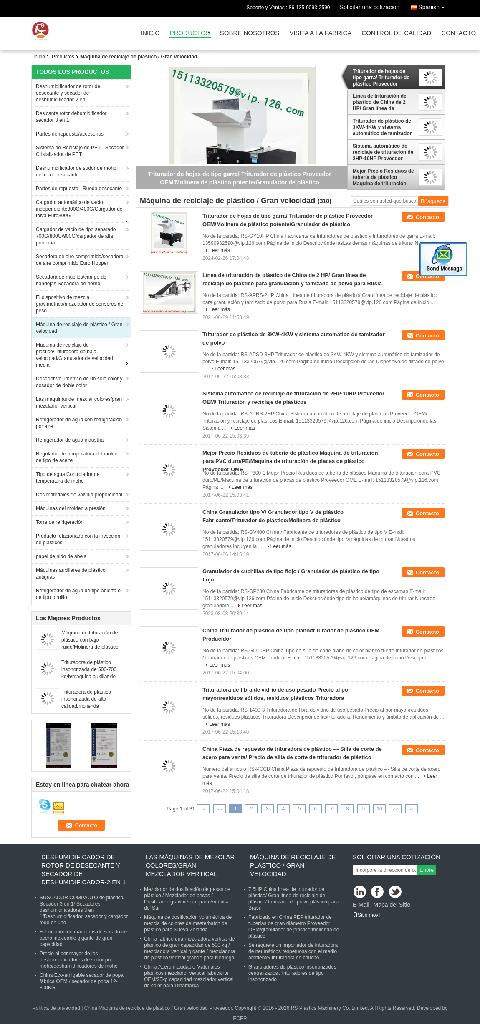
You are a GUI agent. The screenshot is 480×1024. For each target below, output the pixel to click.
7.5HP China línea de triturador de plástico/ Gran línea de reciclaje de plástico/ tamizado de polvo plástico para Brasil (293, 898)
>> (395, 809)
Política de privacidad (56, 1008)
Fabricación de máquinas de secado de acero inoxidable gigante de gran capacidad (83, 938)
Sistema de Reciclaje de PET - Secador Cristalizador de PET (80, 151)
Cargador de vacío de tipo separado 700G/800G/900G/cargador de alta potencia (76, 236)
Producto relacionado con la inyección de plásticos (78, 539)
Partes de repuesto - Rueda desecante (79, 188)
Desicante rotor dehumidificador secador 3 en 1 (71, 117)
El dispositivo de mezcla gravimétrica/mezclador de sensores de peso (79, 304)
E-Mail (361, 904)
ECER (240, 1018)
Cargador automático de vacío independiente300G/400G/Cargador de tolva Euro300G (79, 209)
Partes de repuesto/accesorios (70, 134)
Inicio (150, 33)
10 (379, 809)
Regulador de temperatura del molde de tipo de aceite (76, 457)
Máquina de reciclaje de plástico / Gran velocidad (79, 328)
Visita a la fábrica (320, 33)
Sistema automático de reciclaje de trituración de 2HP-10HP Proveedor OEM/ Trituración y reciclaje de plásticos (383, 152)
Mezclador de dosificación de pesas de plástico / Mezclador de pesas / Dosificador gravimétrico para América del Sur (187, 898)
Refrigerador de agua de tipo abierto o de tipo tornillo (78, 594)
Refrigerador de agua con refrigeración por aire (79, 423)
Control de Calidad (396, 33)
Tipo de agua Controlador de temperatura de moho (67, 477)
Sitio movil (367, 915)
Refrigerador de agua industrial (70, 440)
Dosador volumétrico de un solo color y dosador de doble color (79, 382)
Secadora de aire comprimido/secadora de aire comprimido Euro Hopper (79, 260)
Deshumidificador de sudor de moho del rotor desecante (76, 171)
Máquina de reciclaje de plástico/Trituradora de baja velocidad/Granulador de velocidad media (74, 355)
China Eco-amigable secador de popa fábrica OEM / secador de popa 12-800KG (82, 981)
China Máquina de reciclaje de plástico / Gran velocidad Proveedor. (159, 1008)
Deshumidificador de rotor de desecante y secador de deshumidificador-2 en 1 (68, 93)
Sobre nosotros (250, 33)
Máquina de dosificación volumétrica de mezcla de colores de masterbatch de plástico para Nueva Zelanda (188, 923)
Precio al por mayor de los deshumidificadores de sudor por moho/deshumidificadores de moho (79, 960)
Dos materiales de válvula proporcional (79, 495)
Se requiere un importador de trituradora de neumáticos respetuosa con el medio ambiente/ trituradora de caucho (293, 951)
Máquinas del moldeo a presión (71, 508)
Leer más (219, 250)
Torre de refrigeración (59, 522)
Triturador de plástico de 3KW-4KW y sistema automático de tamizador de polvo (382, 127)
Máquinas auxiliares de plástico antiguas (71, 573)
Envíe (426, 870)
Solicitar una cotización (369, 7)
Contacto (458, 33)
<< (219, 809)
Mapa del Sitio (391, 904)
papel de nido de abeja (61, 556)
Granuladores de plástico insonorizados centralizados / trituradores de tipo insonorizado (292, 973)
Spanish (433, 5)
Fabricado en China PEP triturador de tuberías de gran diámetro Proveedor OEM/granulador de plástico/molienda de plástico (293, 926)
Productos (190, 33)
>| (411, 809)
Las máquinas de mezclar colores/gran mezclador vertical (79, 402)
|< (203, 809)
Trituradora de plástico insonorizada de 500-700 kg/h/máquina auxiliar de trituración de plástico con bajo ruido (89, 676)
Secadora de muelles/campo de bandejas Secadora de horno (71, 280)
